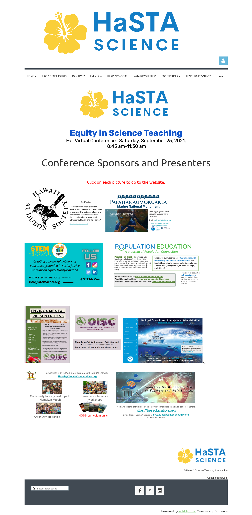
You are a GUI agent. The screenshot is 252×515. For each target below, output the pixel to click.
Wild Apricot (187, 511)
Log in (223, 60)
